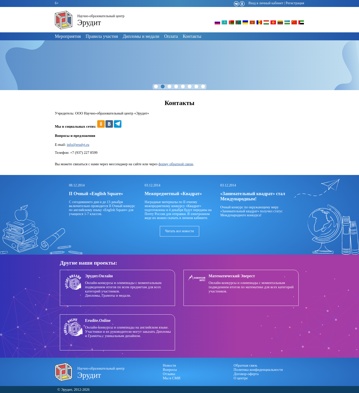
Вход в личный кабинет (265, 3)
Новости (169, 365)
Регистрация (295, 3)
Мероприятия (68, 36)
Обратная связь (245, 365)
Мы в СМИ (171, 378)
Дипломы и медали (141, 36)
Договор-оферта (246, 374)
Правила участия (102, 36)
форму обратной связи (175, 164)
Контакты (192, 36)
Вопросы (170, 370)
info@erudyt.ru (78, 145)
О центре (241, 378)
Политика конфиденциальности (258, 370)
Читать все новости (179, 231)
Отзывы (169, 374)
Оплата (171, 36)
